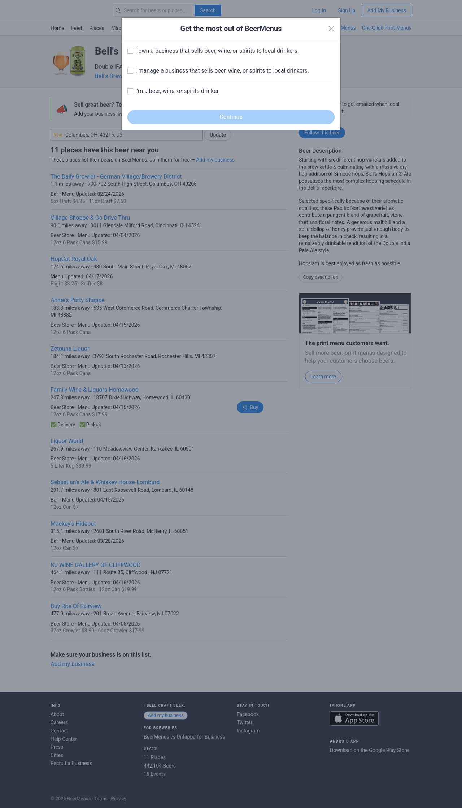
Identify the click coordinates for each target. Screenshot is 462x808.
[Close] (331, 29)
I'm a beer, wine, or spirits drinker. (177, 90)
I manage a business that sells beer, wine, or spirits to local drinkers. (222, 70)
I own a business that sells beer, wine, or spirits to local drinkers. (217, 50)
